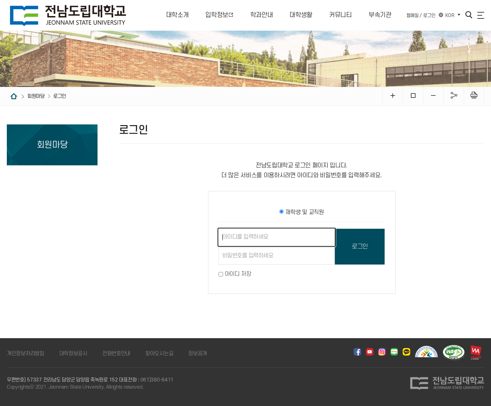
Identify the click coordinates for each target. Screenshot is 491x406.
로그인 (429, 15)
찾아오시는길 (159, 353)
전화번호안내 (116, 353)
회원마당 (39, 96)
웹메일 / (414, 15)
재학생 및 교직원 (301, 212)
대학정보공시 (73, 353)
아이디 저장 (238, 274)
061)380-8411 (157, 380)
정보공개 (197, 353)
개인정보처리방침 (25, 353)
